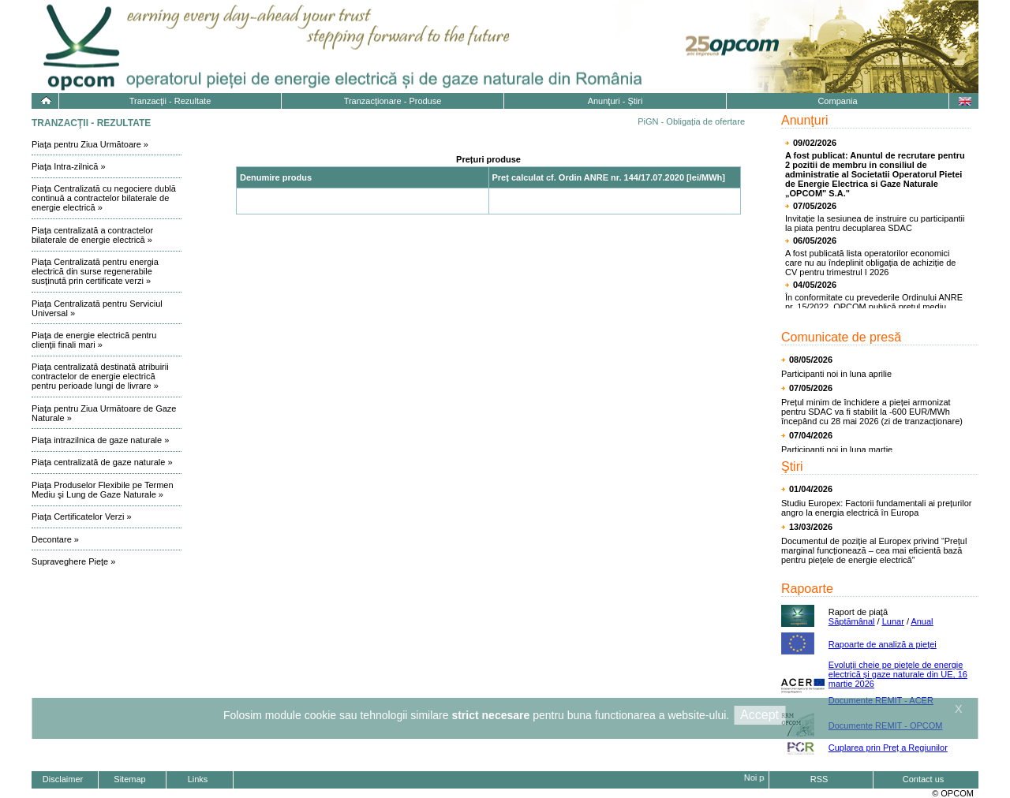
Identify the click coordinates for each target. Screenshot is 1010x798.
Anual (922, 621)
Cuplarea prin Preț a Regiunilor (888, 747)
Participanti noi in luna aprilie (836, 373)
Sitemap (129, 779)
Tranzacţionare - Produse (393, 101)
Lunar (893, 621)
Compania (837, 101)
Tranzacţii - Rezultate (170, 101)
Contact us (924, 779)
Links (198, 779)
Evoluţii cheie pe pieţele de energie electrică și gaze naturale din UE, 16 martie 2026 (898, 674)
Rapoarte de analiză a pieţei (883, 644)
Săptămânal (852, 621)
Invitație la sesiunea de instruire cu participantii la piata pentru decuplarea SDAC (874, 223)
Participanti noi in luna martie (836, 449)
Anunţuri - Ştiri (615, 101)
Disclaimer (63, 779)
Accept (759, 715)
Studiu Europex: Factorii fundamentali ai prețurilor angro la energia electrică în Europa (876, 507)
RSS (819, 779)
